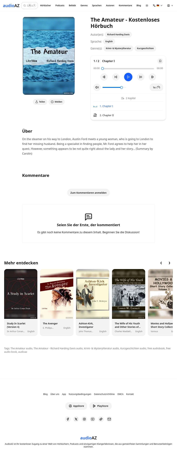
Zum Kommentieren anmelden (89, 192)
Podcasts (59, 5)
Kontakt (130, 394)
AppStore (76, 406)
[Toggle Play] (128, 77)
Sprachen (96, 5)
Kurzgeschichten (145, 48)
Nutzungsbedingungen (80, 394)
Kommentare (125, 5)
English (109, 41)
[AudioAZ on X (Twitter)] (76, 419)
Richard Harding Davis (118, 34)
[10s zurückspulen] (115, 76)
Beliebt (72, 5)
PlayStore (100, 406)
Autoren (110, 5)
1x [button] (156, 87)
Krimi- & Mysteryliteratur (118, 48)
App (64, 394)
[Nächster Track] (152, 76)
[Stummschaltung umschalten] (97, 87)
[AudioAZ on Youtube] (92, 419)
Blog (139, 5)
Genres (84, 5)
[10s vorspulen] (140, 76)
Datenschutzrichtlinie (104, 394)
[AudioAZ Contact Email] (109, 419)
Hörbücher (45, 5)
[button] (158, 5)
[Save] (160, 61)
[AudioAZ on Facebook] (68, 419)
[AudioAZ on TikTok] (101, 419)
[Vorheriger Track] (104, 76)
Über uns (54, 394)
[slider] (102, 68)
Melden (56, 101)
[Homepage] (11, 5)
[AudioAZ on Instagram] (84, 419)
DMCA (120, 394)
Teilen (40, 101)
